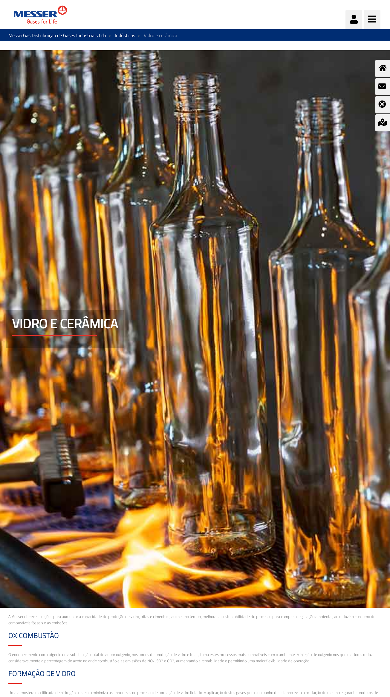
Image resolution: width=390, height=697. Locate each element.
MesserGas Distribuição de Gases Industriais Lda (57, 35)
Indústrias (125, 35)
